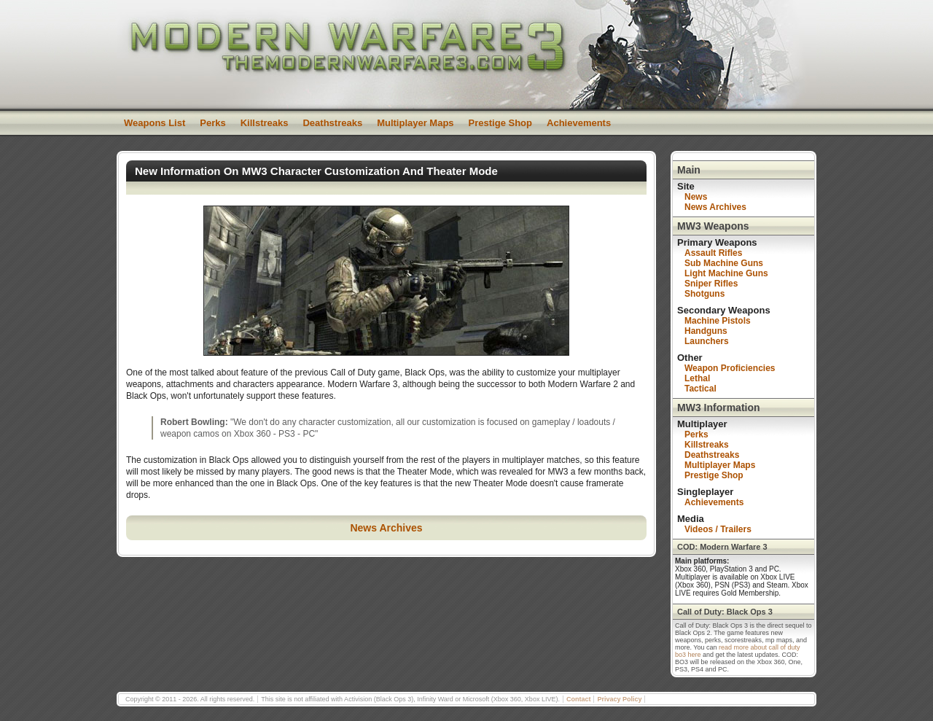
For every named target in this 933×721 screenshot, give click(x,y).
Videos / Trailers (718, 529)
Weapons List (154, 122)
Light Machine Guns (726, 273)
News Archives (386, 528)
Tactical (700, 388)
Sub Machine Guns (723, 263)
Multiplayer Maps (415, 122)
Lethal (697, 378)
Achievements (579, 122)
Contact (578, 699)
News (695, 197)
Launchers (706, 341)
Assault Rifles (713, 253)
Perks (212, 122)
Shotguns (704, 294)
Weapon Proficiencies (729, 368)
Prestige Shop (500, 122)
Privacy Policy (619, 699)
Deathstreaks (332, 122)
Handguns (705, 331)
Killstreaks (265, 122)
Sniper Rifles (711, 283)
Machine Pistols (717, 321)
